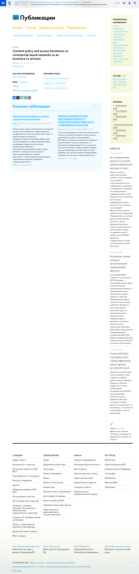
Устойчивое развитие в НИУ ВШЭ (25, 470)
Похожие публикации (31, 106)
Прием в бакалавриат (52, 473)
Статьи (31, 27)
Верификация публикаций (23, 35)
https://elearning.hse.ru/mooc (118, 546)
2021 (124, 82)
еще (114, 87)
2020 (115, 84)
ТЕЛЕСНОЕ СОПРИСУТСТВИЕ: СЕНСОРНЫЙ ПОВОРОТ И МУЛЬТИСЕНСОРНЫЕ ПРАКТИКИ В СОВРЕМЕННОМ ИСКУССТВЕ (76, 121)
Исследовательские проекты (87, 464)
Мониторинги (80, 469)
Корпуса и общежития (22, 480)
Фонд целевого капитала (23, 496)
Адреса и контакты (37, 563)
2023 (115, 82)
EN (118, 3)
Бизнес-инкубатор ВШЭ (53, 500)
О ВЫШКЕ (17, 455)
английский (23, 82)
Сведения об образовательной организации (26, 518)
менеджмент (118, 56)
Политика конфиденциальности (24, 566)
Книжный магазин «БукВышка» (118, 469)
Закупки (15, 485)
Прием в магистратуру (53, 482)
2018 (124, 84)
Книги (17, 27)
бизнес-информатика (118, 27)
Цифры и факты (19, 460)
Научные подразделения (85, 460)
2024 (124, 79)
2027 (124, 76)
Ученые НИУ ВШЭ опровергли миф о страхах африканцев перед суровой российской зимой (120, 360)
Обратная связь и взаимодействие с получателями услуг (52, 512)
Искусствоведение (19, 77)
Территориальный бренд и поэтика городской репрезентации (31, 118)
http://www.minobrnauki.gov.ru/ (26, 546)
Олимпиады (48, 469)
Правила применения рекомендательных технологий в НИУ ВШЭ (65, 566)
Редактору (129, 562)
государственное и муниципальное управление (121, 34)
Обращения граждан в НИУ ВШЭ (24, 490)
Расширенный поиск (44, 35)
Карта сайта (17, 570)
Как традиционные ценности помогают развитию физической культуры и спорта (121, 163)
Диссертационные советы (86, 473)
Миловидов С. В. (18, 66)
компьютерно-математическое (120, 49)
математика (117, 53)
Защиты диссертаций (83, 478)
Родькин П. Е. (17, 123)
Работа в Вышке (19, 535)
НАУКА (78, 455)
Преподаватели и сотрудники (25, 476)
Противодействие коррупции (25, 501)
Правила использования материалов (69, 35)
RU (115, 3)
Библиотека (110, 460)
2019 (120, 84)
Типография (110, 473)
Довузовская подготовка (54, 464)
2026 (115, 79)
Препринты (76, 27)
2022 (119, 82)
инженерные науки (120, 45)
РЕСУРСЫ (110, 455)
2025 (119, 79)
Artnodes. (16, 63)
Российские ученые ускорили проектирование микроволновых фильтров (120, 263)
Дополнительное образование (57, 491)
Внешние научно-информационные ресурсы (86, 492)
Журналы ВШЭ (111, 482)
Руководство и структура (23, 464)
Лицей (46, 460)
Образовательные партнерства (57, 505)
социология (123, 58)
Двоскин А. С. (63, 129)
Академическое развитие (85, 482)
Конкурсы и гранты (82, 487)
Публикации (37, 17)
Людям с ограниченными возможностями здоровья (23, 525)
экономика (117, 61)
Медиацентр (110, 478)
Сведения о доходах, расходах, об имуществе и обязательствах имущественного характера (24, 509)
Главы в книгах (51, 27)
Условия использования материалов (60, 563)
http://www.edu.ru (82, 546)
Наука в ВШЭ (92, 35)
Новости (115, 148)
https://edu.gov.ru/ (51, 546)
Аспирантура (49, 487)
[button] (41, 110)
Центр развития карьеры (54, 496)
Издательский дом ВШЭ (115, 464)
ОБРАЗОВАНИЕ (51, 455)
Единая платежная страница (24, 531)
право (115, 58)
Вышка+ (46, 478)
